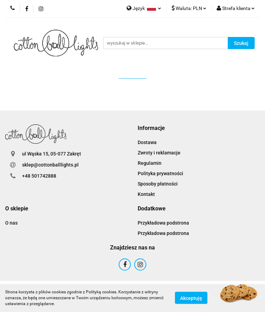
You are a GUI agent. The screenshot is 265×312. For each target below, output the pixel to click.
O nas (11, 223)
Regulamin (149, 163)
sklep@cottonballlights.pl (50, 165)
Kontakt (146, 194)
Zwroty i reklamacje (159, 152)
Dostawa (147, 142)
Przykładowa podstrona (163, 223)
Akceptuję (191, 298)
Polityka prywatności (160, 173)
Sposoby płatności (158, 184)
